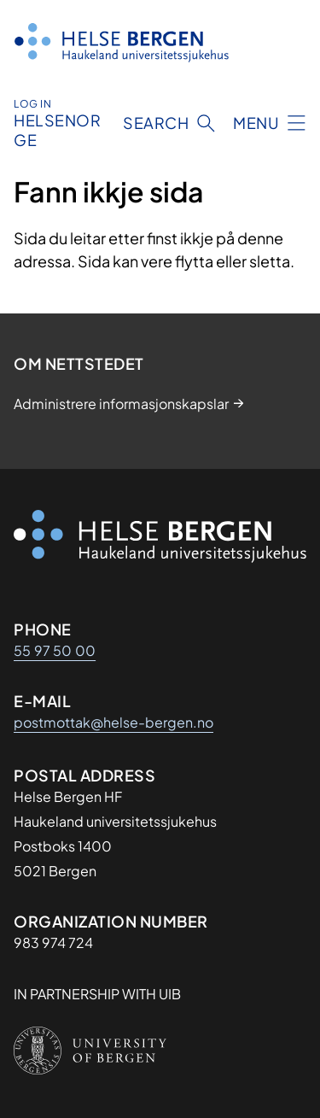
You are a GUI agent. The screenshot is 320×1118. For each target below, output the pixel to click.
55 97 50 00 (55, 650)
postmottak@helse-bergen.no (113, 722)
